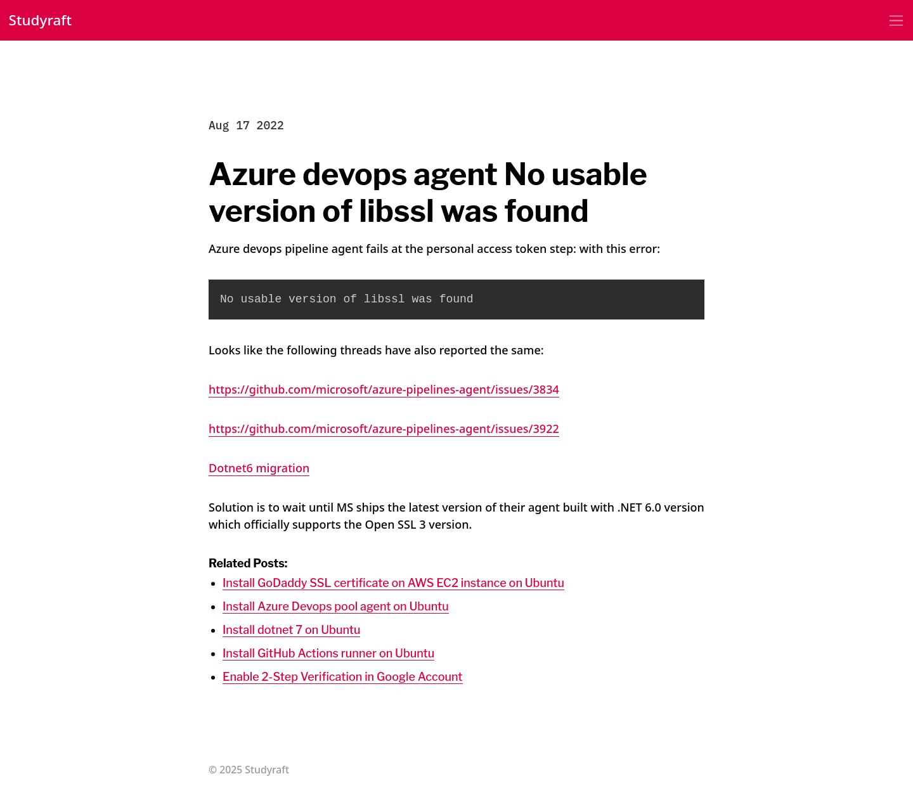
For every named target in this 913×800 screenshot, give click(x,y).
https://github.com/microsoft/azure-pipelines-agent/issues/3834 (384, 389)
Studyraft (40, 20)
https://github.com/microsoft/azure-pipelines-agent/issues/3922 (384, 428)
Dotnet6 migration (259, 467)
